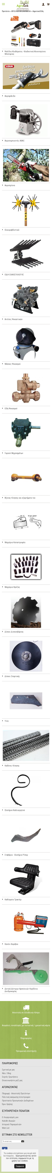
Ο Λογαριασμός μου (10, 1117)
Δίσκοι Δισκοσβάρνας (14, 632)
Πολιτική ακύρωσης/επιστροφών (16, 1097)
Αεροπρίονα (10, 185)
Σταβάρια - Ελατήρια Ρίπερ (16, 855)
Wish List (5, 1128)
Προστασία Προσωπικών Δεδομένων (18, 1100)
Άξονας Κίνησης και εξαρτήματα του (20, 498)
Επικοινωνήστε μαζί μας (12, 1080)
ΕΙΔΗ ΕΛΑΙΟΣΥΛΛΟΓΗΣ (14, 274)
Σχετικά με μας (8, 1069)
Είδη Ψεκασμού (11, 408)
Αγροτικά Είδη (38, 11)
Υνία (6, 721)
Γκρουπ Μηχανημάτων (14, 453)
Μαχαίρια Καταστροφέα (15, 542)
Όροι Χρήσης (7, 1104)
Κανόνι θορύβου (11, 944)
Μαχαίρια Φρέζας (12, 587)
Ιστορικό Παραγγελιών (11, 1124)
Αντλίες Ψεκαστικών (13, 319)
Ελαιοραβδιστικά (12, 230)
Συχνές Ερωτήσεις (10, 1077)
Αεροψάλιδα (10, 96)
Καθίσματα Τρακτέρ (13, 899)
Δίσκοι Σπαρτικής (12, 676)
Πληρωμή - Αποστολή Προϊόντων (16, 1093)
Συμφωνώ (20, 1166)
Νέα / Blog (6, 1073)
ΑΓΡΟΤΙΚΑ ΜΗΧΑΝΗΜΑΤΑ (21, 11)
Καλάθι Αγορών (8, 1121)
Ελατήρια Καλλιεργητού (15, 810)
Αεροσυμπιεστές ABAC (14, 140)
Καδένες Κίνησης (12, 765)
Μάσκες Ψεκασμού (13, 364)
